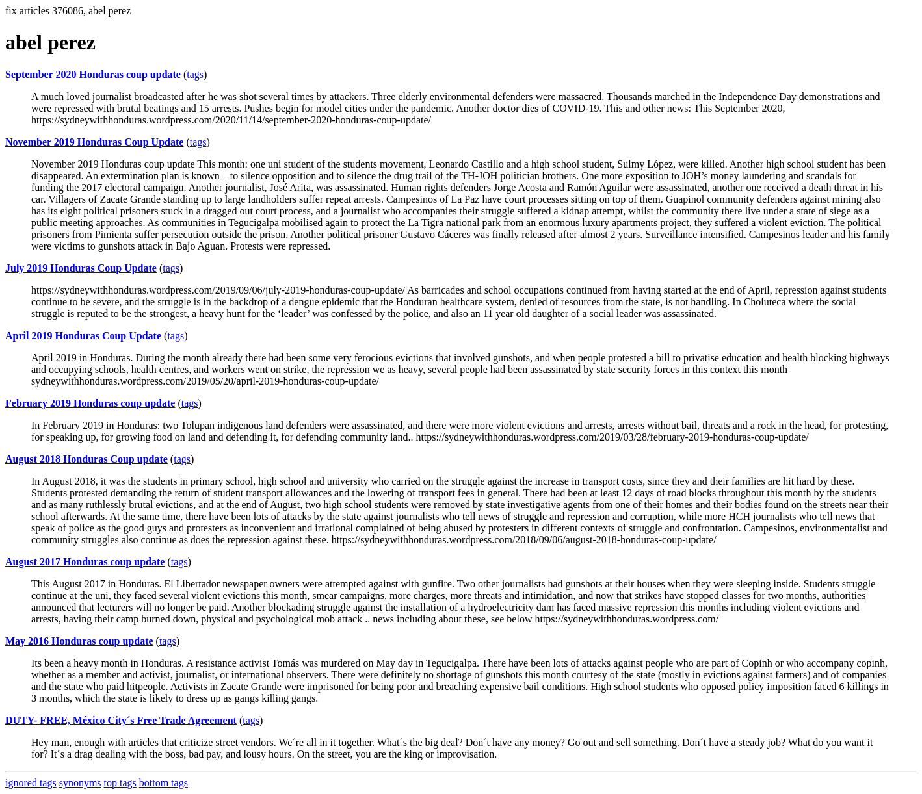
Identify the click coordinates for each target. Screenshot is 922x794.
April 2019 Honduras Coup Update (83, 335)
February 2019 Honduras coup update (90, 403)
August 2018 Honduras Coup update (86, 459)
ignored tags (31, 782)
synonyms (80, 782)
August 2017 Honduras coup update (85, 561)
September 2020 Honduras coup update (93, 74)
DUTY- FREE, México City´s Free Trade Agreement (121, 720)
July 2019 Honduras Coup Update (81, 268)
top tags (120, 782)
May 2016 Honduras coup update (79, 641)
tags (195, 74)
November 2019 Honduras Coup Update (94, 141)
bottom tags (163, 782)
